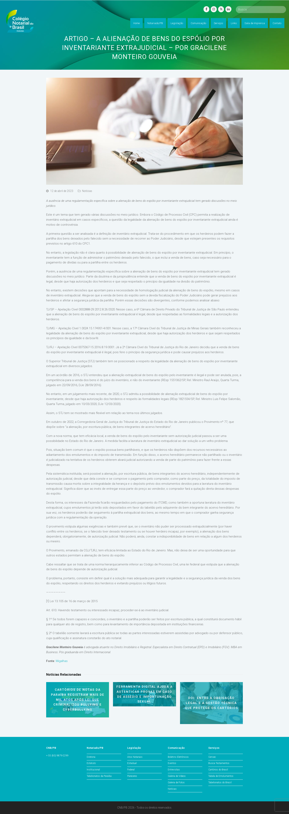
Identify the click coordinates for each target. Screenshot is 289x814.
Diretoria (91, 757)
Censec (212, 757)
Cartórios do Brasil (218, 769)
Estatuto (91, 763)
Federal (131, 769)
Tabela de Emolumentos (220, 776)
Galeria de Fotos (176, 782)
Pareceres (132, 776)
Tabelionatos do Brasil (220, 782)
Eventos (172, 763)
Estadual (132, 763)
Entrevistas (174, 769)
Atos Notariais (134, 757)
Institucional (93, 769)
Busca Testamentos (218, 763)
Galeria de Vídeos (177, 776)
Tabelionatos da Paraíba (99, 776)
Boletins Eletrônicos (178, 757)
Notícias (87, 191)
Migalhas (62, 661)
